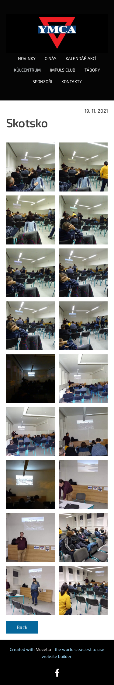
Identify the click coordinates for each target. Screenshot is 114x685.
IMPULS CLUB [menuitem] (62, 69)
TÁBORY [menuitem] (92, 69)
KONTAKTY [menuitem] (71, 81)
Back (22, 627)
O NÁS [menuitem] (51, 58)
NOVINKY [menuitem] (27, 58)
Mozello (43, 649)
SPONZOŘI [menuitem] (42, 81)
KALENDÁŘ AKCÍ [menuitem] (81, 58)
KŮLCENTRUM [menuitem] (27, 69)
